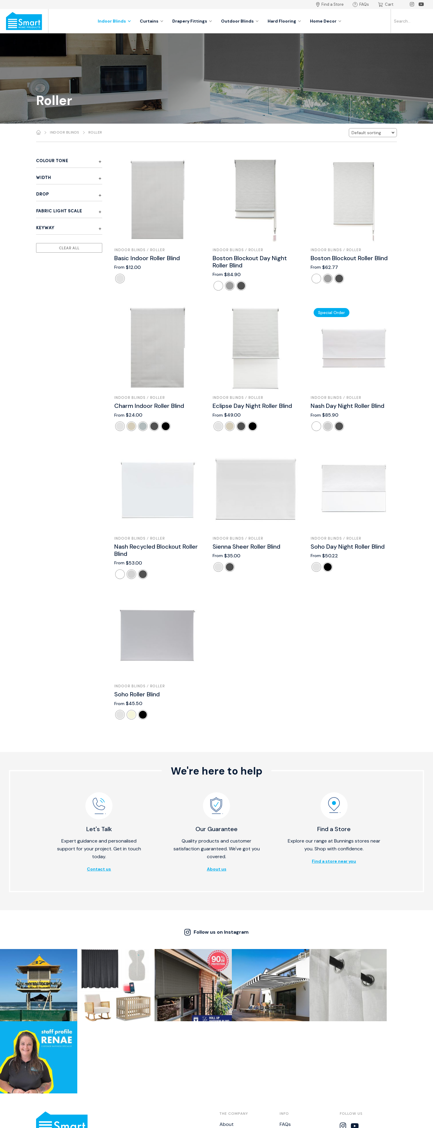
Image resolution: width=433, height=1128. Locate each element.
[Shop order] (373, 132)
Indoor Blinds (114, 21)
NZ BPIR (288, 1089)
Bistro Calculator (298, 1080)
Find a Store (330, 4)
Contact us (99, 869)
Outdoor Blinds (240, 21)
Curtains (151, 21)
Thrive (254, 1120)
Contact (229, 1061)
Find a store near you (334, 861)
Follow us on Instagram (216, 932)
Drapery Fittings (192, 21)
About (227, 1052)
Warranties (292, 1061)
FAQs (361, 4)
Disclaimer (291, 1070)
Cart (385, 4)
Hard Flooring (284, 21)
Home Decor (325, 21)
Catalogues (232, 1080)
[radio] (119, 278)
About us (216, 869)
